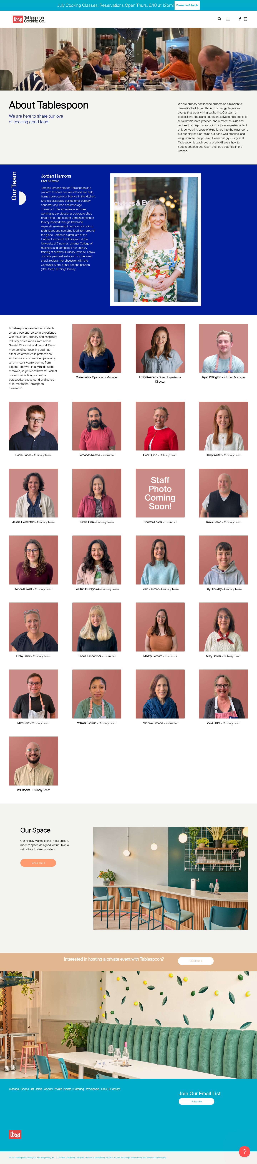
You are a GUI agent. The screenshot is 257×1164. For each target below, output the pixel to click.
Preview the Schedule (187, 5)
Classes (14, 1089)
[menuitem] (220, 19)
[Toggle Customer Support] (244, 1151)
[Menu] (228, 19)
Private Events (62, 1089)
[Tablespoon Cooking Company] (28, 19)
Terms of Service (154, 1158)
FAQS (104, 1089)
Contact (115, 1089)
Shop (24, 1089)
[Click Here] (196, 961)
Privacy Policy (136, 1158)
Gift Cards (36, 1089)
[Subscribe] (196, 1101)
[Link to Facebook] (240, 19)
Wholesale (92, 1089)
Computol (80, 1158)
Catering (78, 1089)
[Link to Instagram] (245, 19)
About (48, 1089)
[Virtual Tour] (38, 863)
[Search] (220, 19)
